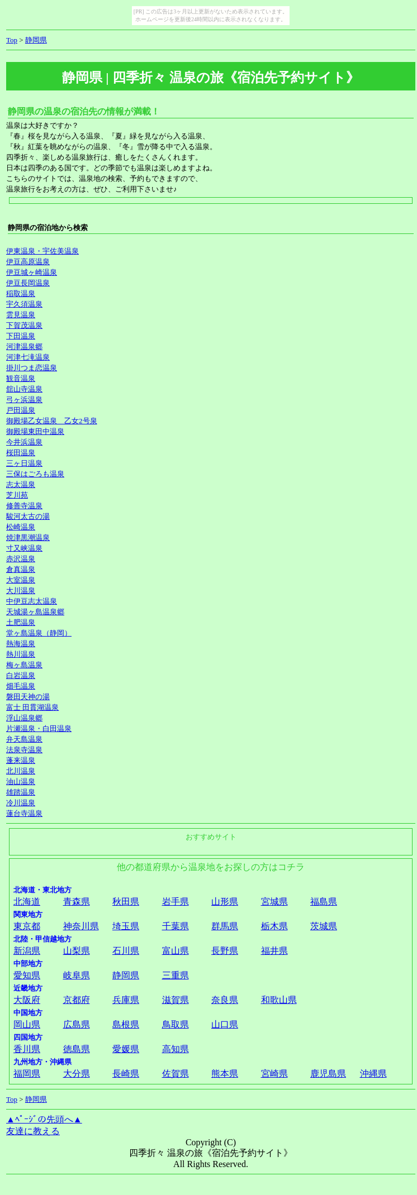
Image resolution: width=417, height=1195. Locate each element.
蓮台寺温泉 (24, 813)
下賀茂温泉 (24, 325)
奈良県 (224, 1000)
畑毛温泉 (20, 686)
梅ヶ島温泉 (24, 665)
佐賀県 (175, 1073)
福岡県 (26, 1073)
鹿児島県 (328, 1073)
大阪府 (26, 1000)
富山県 (175, 950)
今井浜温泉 (24, 442)
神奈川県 (81, 926)
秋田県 (125, 901)
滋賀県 (175, 1000)
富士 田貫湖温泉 (32, 707)
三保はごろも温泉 (35, 474)
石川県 (125, 950)
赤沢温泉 (20, 559)
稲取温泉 (20, 293)
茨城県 (323, 926)
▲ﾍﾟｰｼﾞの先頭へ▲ (44, 1119)
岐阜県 (76, 975)
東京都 (26, 926)
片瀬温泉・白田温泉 (39, 728)
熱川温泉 (20, 654)
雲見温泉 (20, 314)
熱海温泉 (20, 643)
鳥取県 (175, 1024)
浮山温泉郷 (24, 718)
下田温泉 (20, 336)
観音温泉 (20, 378)
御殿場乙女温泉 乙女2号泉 (51, 421)
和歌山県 (279, 1000)
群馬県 (224, 926)
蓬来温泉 (20, 760)
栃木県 (274, 926)
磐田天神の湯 (28, 696)
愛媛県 (125, 1049)
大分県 (76, 1073)
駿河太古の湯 (28, 516)
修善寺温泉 (24, 505)
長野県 (224, 950)
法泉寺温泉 (24, 749)
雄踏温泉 (20, 792)
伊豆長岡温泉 (28, 283)
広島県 (76, 1024)
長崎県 (125, 1073)
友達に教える (33, 1131)
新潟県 (26, 950)
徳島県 (76, 1049)
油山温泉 (20, 781)
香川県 (26, 1049)
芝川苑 (17, 495)
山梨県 (76, 950)
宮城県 (274, 901)
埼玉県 (125, 926)
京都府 (76, 1000)
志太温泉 (20, 484)
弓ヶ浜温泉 (24, 399)
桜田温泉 (20, 452)
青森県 (76, 901)
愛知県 (26, 975)
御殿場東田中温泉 (35, 431)
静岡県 (36, 40)
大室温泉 (20, 580)
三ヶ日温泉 (24, 463)
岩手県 (175, 901)
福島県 (323, 901)
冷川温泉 (20, 803)
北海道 (26, 901)
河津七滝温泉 (28, 357)
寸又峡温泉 (24, 548)
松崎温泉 (20, 527)
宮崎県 (274, 1073)
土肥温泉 (20, 622)
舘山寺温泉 (24, 389)
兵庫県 (125, 1000)
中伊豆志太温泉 (31, 601)
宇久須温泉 (24, 304)
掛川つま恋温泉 (31, 368)
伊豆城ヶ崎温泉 (31, 272)
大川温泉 (20, 590)
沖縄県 (373, 1073)
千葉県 (175, 926)
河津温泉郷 (24, 346)
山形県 (224, 901)
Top (11, 40)
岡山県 (26, 1024)
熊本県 (224, 1073)
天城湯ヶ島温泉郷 (35, 612)
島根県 (125, 1024)
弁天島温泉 (24, 739)
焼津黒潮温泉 (28, 537)
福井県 (274, 950)
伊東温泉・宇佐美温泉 (42, 251)
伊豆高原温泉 (28, 261)
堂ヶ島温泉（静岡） (39, 633)
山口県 (224, 1024)
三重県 (175, 975)
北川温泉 (20, 771)
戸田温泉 (20, 410)
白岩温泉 (20, 675)
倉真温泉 (20, 569)
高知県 (175, 1049)
